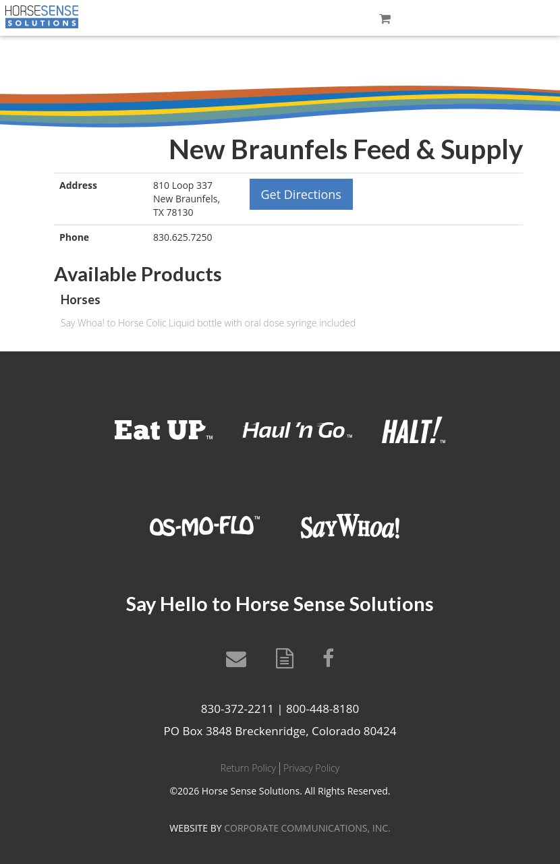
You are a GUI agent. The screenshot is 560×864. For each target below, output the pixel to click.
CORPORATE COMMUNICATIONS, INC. (307, 828)
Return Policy (248, 767)
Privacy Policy (311, 767)
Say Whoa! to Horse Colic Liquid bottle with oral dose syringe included (208, 322)
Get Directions (301, 194)
